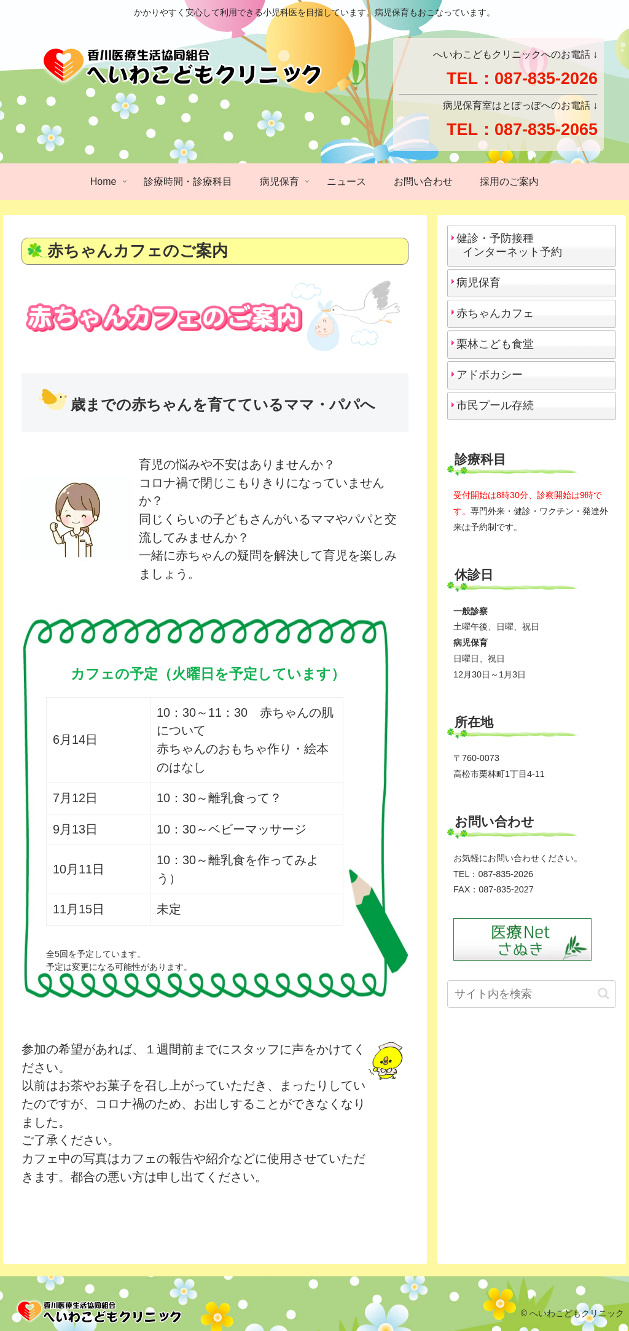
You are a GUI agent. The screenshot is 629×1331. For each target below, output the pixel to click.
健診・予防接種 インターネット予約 (506, 245)
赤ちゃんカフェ (495, 313)
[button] (603, 993)
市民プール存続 (495, 405)
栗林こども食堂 (495, 344)
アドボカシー (489, 375)
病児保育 (478, 282)
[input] (531, 994)
